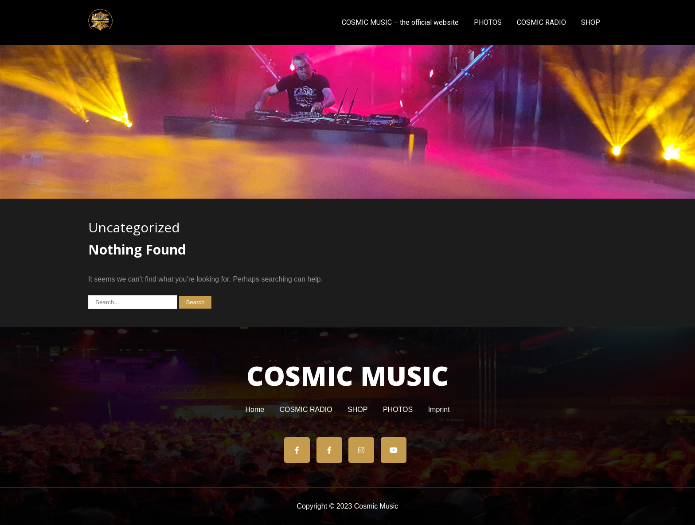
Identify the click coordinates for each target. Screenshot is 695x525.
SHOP (590, 22)
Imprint (439, 410)
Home (254, 410)
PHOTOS (488, 22)
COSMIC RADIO (541, 22)
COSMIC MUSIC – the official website (400, 22)
